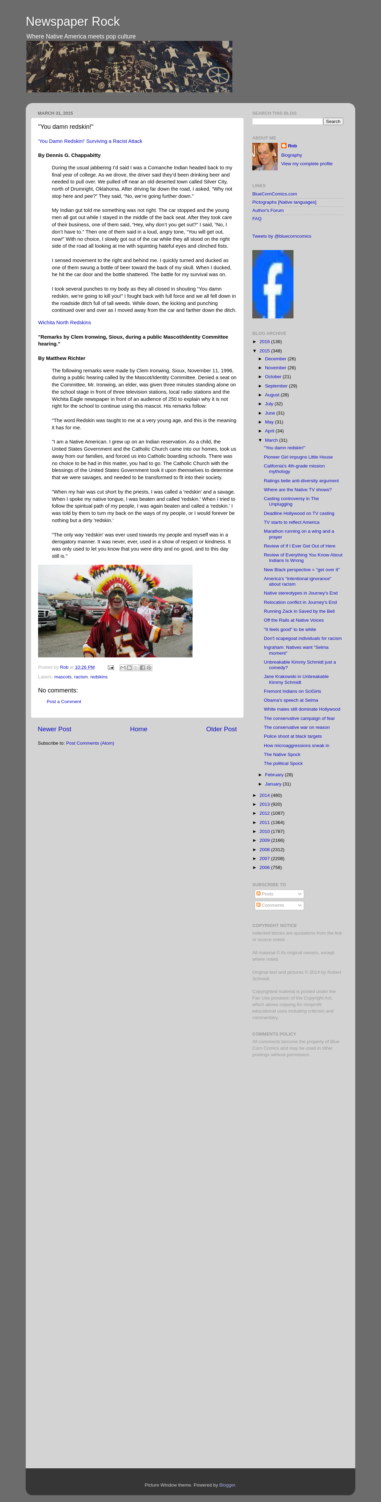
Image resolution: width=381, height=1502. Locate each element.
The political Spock (283, 763)
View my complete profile (307, 163)
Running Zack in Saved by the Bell (299, 611)
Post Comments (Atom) (90, 743)
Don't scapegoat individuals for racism (303, 638)
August (273, 394)
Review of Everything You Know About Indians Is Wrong (303, 557)
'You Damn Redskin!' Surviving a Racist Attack (90, 141)
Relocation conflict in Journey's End (300, 602)
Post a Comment (64, 701)
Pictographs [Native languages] (284, 202)
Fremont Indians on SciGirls (292, 691)
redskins (98, 676)
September (277, 385)
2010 (265, 831)
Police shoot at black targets (293, 736)
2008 (265, 849)
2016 (265, 341)
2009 (265, 840)
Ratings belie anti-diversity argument (301, 480)
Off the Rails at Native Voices (294, 620)
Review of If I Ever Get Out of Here (300, 546)
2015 (265, 350)
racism (81, 676)
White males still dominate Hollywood (302, 709)
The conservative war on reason (297, 727)
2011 (265, 822)
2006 (265, 867)
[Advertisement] (295, 1111)
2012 (265, 813)
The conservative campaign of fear (299, 718)
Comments (270, 905)
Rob (65, 667)
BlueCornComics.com (274, 193)
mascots (62, 676)
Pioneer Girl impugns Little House (298, 457)
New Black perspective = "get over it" (302, 569)
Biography (291, 155)
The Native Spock (282, 754)
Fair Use (261, 998)
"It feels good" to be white (290, 629)
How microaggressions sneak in (297, 745)
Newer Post (54, 729)
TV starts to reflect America (292, 522)
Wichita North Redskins (64, 322)
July (270, 403)
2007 (265, 858)
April (270, 430)
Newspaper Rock (73, 21)
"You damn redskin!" (284, 447)
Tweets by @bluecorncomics (281, 236)
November (276, 367)
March (272, 440)
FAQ (257, 218)
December (276, 358)
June (270, 413)
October (274, 376)
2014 (265, 795)
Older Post (221, 729)
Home (138, 729)
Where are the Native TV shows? (298, 489)
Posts (265, 893)
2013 (265, 804)
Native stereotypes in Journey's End (301, 593)
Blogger (227, 1485)
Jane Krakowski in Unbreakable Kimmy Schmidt (296, 679)
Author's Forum (268, 210)
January (274, 784)
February (275, 774)
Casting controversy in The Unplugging (291, 501)
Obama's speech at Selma (291, 700)
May (270, 422)
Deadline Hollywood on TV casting (299, 513)
